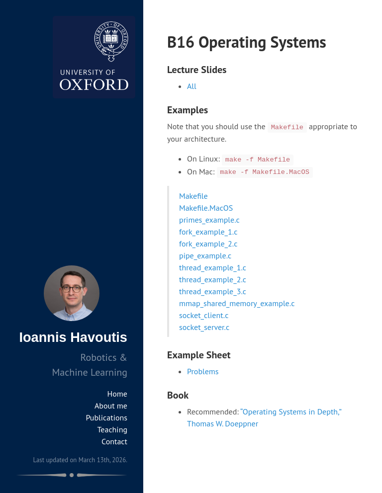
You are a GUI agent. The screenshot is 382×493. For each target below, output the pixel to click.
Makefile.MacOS (206, 208)
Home (117, 394)
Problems (203, 371)
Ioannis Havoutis (73, 337)
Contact (114, 441)
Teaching (112, 429)
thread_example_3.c (212, 291)
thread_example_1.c (212, 267)
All (191, 86)
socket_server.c (204, 327)
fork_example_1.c (208, 232)
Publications (106, 417)
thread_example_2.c (212, 279)
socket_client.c (203, 315)
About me (111, 406)
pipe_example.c (205, 255)
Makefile (193, 196)
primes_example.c (209, 220)
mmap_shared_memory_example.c (236, 303)
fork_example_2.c (208, 243)
